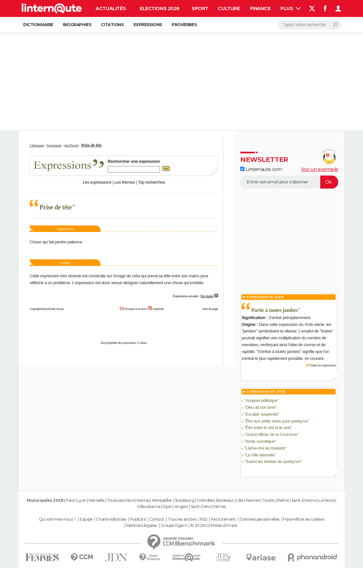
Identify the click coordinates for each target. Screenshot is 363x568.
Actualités (111, 8)
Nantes (142, 500)
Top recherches (151, 182)
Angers (181, 506)
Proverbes (184, 24)
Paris (70, 500)
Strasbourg (185, 500)
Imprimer (158, 309)
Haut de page (210, 309)
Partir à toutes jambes (274, 310)
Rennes (253, 500)
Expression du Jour (265, 297)
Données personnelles (259, 519)
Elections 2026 (160, 8)
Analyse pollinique (261, 400)
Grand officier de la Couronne (271, 434)
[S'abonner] (289, 182)
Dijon (167, 506)
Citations (112, 24)
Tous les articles (182, 519)
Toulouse (115, 500)
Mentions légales (141, 525)
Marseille (96, 500)
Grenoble (205, 500)
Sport (200, 8)
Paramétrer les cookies (303, 519)
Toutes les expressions (322, 365)
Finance (260, 8)
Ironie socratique (260, 441)
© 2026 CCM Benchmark (213, 525)
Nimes (220, 506)
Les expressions (97, 182)
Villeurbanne (148, 506)
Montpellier (162, 500)
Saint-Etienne (304, 500)
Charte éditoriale (111, 519)
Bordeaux (225, 500)
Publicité (138, 519)
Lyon (81, 500)
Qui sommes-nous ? (57, 519)
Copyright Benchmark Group (47, 309)
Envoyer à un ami (135, 309)
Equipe (86, 519)
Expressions (148, 24)
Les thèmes (124, 182)
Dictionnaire (38, 24)
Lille (239, 500)
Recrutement (223, 519)
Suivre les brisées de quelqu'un (272, 461)
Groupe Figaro (174, 525)
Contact (142, 343)
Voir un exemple (319, 169)
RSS (203, 519)
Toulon (268, 500)
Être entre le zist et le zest (267, 427)
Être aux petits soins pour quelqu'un (276, 421)
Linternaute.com (261, 169)
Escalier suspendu (261, 414)
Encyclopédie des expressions (118, 343)
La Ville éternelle (259, 455)
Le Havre (327, 500)
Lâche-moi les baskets (265, 448)
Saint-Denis (201, 506)
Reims (283, 500)
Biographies (77, 24)
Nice (130, 500)
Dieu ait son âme (260, 407)
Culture (229, 8)
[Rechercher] (309, 24)
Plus (290, 8)
